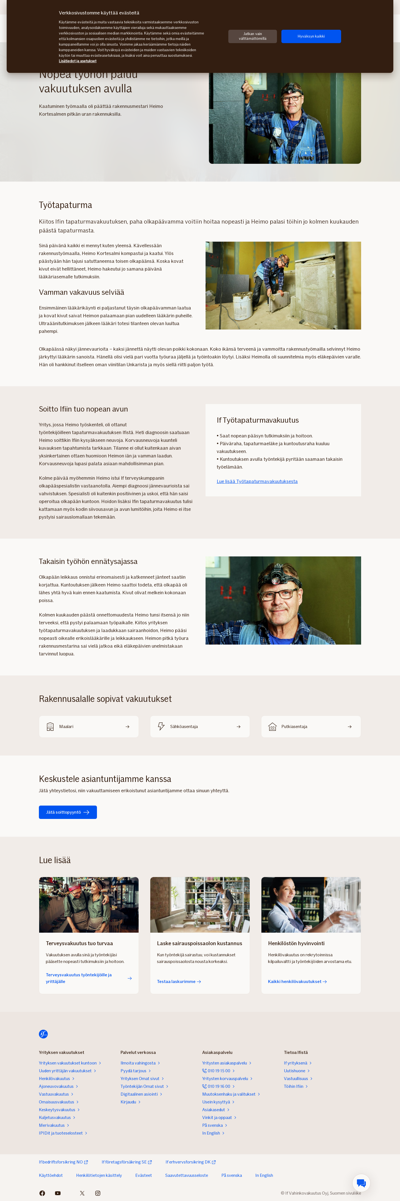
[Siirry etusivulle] (43, 1034)
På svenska (231, 1175)
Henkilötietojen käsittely (99, 1175)
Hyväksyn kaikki (311, 36)
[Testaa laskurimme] (200, 905)
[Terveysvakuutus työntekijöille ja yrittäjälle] (89, 905)
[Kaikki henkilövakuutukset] (311, 905)
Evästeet (143, 1175)
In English (264, 1175)
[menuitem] (361, 1183)
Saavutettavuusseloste (186, 1175)
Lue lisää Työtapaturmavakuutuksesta (257, 481)
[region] (200, 36)
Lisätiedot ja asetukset (77, 61)
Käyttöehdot (51, 1175)
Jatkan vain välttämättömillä (252, 36)
